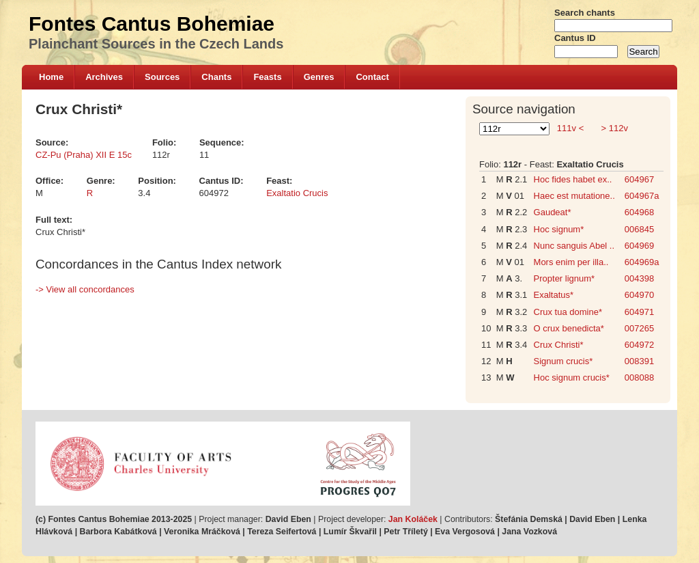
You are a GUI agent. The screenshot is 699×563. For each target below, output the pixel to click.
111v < (570, 128)
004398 (639, 278)
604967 (639, 179)
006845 (639, 229)
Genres (319, 77)
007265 (639, 328)
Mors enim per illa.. (571, 262)
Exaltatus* (554, 295)
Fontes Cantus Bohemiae (151, 23)
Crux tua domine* (568, 312)
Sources (162, 77)
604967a (642, 196)
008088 (639, 377)
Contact (372, 77)
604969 (639, 246)
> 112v (613, 128)
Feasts (267, 77)
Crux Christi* (559, 345)
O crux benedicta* (569, 328)
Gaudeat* (552, 212)
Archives (104, 77)
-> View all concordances (84, 289)
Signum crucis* (563, 361)
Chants (216, 77)
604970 (639, 295)
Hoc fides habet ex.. (573, 179)
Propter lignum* (564, 278)
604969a (642, 262)
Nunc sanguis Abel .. (574, 246)
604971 (639, 312)
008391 (639, 361)
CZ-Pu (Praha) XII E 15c (83, 155)
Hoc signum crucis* (572, 377)
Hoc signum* (559, 229)
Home (51, 77)
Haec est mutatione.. (574, 196)
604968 (639, 212)
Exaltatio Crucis (297, 193)
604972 (639, 345)
